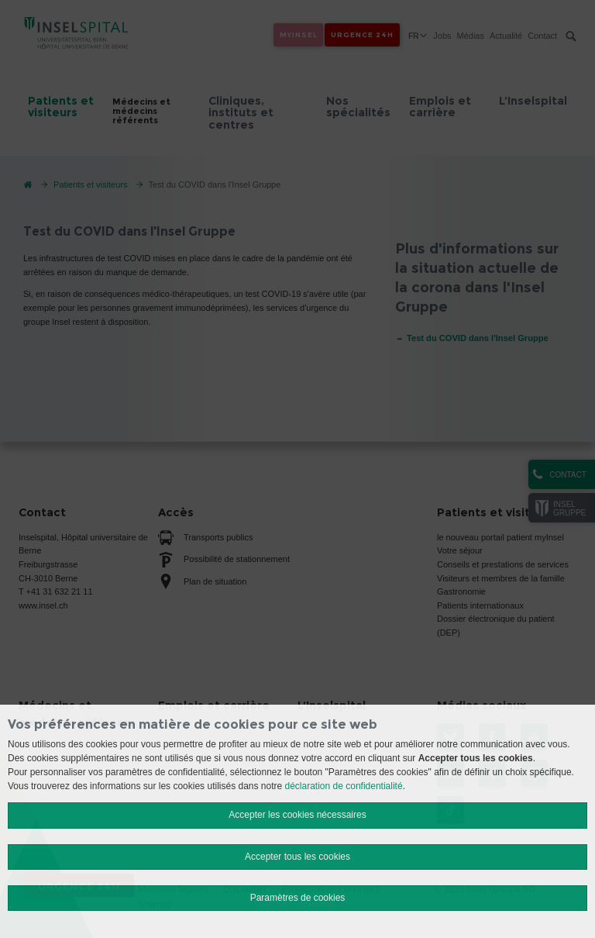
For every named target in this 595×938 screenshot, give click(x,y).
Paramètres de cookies (298, 897)
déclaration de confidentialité (344, 786)
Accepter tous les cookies (297, 856)
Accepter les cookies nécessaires (297, 814)
